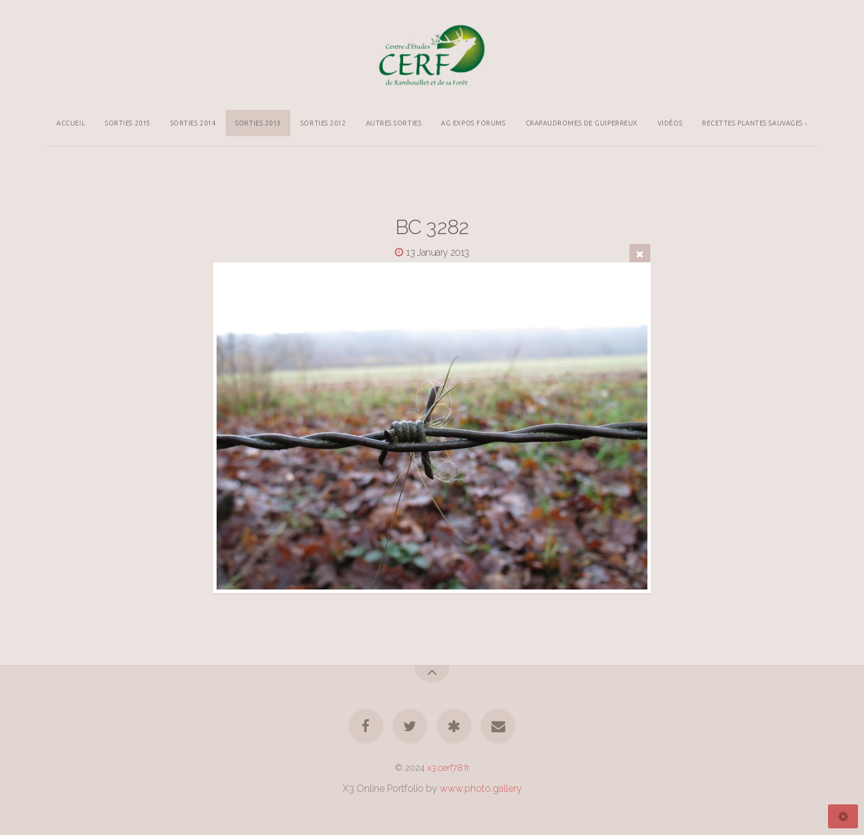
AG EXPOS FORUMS (473, 123)
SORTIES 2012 (323, 123)
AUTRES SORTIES (394, 123)
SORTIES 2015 (128, 123)
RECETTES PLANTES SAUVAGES (752, 123)
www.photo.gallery (481, 788)
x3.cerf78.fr (448, 767)
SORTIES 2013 (258, 123)
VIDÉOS (670, 123)
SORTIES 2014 (193, 123)
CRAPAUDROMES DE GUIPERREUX (582, 123)
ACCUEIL (70, 123)
